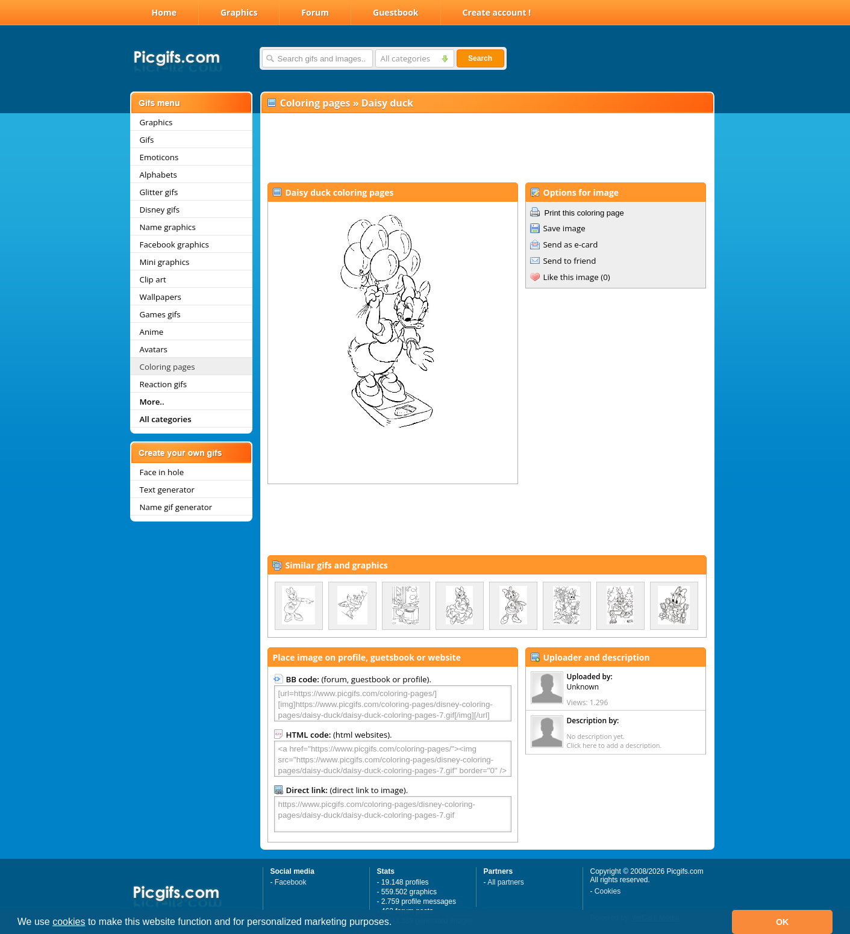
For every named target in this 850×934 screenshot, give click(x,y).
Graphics (238, 12)
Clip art (153, 279)
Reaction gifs (163, 384)
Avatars (153, 349)
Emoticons (159, 157)
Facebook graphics (174, 244)
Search (480, 58)
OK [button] (782, 922)
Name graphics (168, 227)
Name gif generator (176, 507)
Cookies (607, 891)
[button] (396, 923)
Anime (152, 331)
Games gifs (160, 314)
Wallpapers (160, 296)
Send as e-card (570, 244)
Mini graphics (165, 262)
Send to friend (569, 260)
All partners (505, 882)
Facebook (291, 882)
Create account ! (497, 12)
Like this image (571, 277)
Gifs (147, 139)
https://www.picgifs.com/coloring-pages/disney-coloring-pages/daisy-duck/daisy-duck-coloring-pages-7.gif (392, 814)
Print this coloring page (584, 212)
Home (164, 12)
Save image (564, 228)
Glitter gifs (159, 192)
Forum (315, 12)
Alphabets (158, 174)
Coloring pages (167, 366)
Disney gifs (160, 209)
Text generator (167, 489)
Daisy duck (387, 103)
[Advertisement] (486, 148)
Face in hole (162, 472)
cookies (68, 922)
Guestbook (396, 12)
